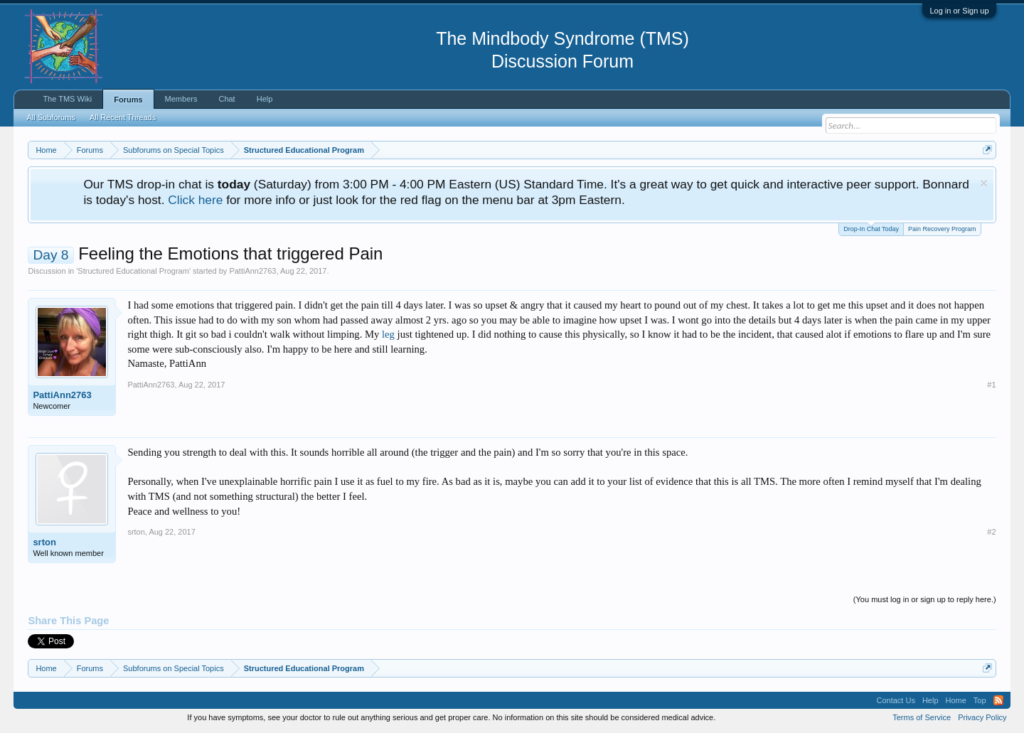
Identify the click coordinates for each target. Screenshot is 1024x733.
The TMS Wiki (67, 99)
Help (265, 99)
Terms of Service (921, 717)
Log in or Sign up (958, 10)
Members (181, 99)
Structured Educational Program (133, 271)
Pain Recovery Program (942, 228)
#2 (991, 532)
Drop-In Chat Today (871, 227)
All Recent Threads (123, 117)
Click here (195, 200)
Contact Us (895, 700)
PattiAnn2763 (252, 271)
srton (44, 542)
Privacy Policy (982, 717)
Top (980, 700)
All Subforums (50, 117)
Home (956, 700)
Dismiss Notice (983, 183)
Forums (128, 99)
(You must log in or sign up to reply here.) (924, 599)
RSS (998, 700)
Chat (226, 99)
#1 (991, 384)
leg (388, 334)
